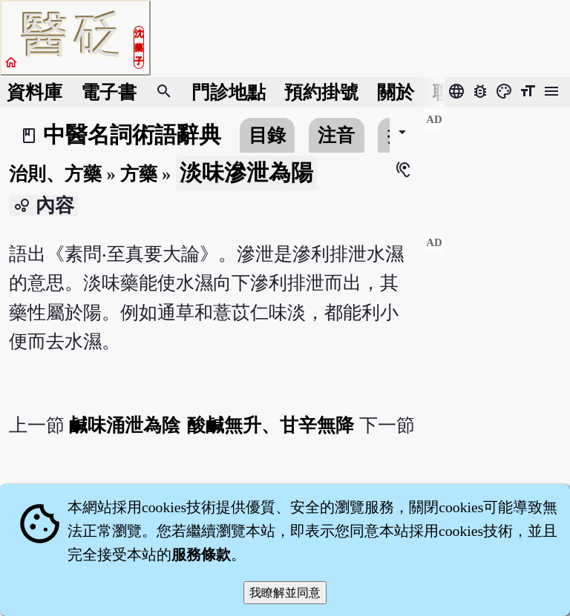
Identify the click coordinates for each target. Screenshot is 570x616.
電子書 (109, 92)
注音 (336, 135)
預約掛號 (321, 92)
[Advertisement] (497, 163)
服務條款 (201, 554)
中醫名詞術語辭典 (132, 135)
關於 (395, 92)
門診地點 (228, 92)
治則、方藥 (55, 174)
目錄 (267, 135)
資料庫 (34, 92)
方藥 (138, 174)
